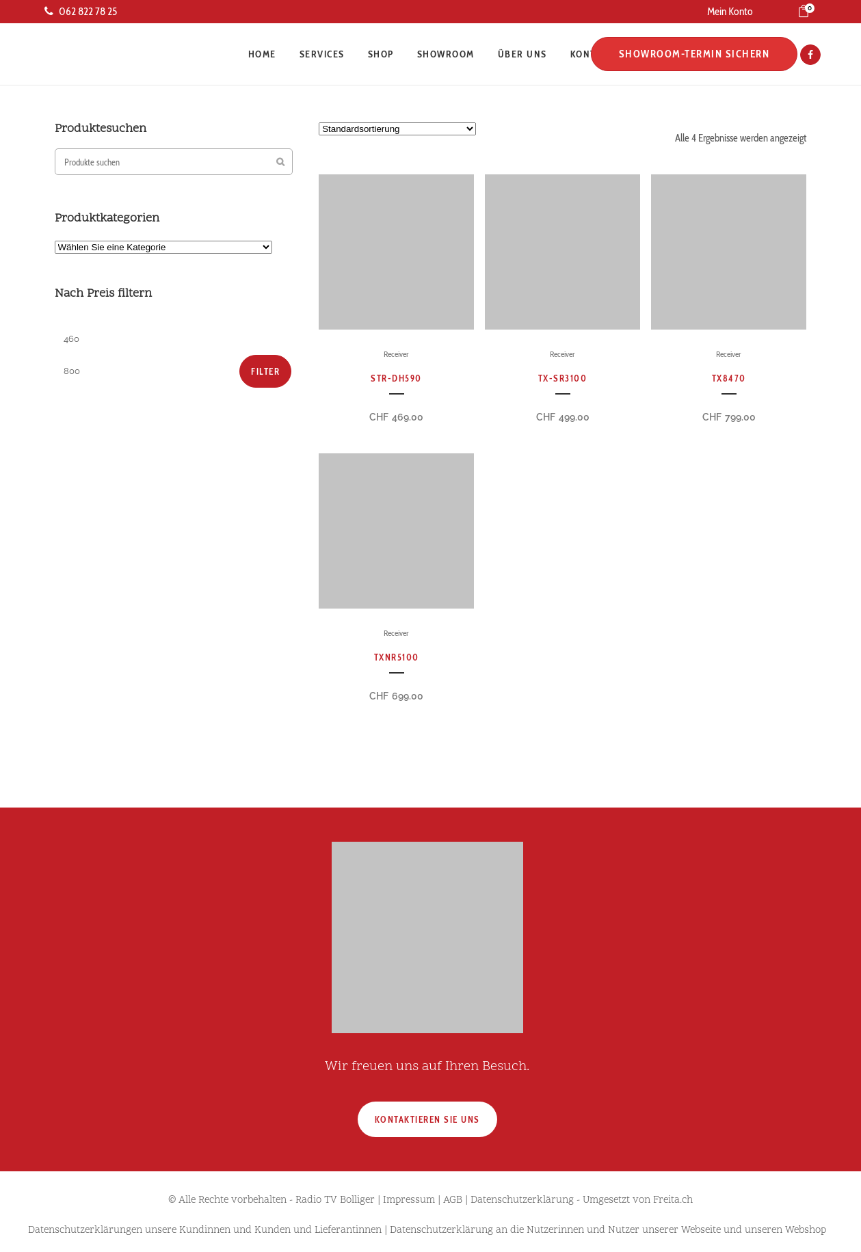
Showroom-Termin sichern (690, 54)
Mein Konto (730, 11)
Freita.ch (673, 1200)
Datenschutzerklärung (522, 1200)
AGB (452, 1200)
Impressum (409, 1200)
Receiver (396, 354)
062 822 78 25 (80, 11)
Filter (265, 371)
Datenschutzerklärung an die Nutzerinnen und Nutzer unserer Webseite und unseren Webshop (608, 1230)
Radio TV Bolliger (335, 1200)
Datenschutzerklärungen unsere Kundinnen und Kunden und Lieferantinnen (205, 1230)
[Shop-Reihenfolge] (397, 128)
